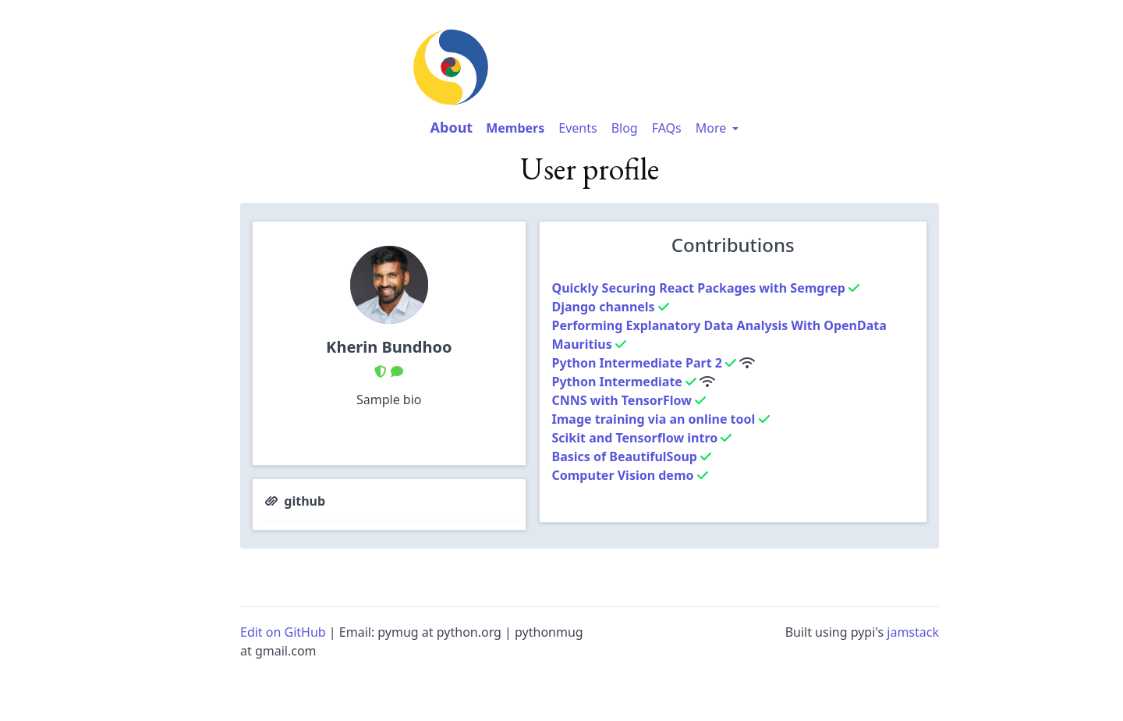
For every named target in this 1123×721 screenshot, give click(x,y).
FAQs (667, 128)
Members (515, 128)
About (451, 127)
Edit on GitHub (283, 632)
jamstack (913, 632)
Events (577, 128)
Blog (624, 128)
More (719, 128)
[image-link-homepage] (589, 67)
